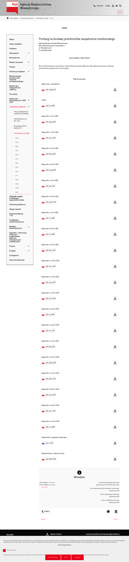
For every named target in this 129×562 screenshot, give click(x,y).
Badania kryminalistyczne (15, 227)
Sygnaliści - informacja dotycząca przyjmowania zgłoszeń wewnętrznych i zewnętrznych (17, 237)
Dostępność (14, 255)
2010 (16, 179)
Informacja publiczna (17, 204)
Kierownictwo (14, 58)
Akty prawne (14, 53)
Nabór (11, 39)
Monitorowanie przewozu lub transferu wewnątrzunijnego (16, 78)
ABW (119, 11)
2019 (16, 142)
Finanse (12, 67)
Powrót (45, 512)
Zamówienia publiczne (27, 18)
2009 (17, 184)
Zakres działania (15, 44)
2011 (51, 18)
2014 (16, 163)
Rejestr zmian (45, 489)
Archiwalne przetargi (42, 18)
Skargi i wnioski (15, 209)
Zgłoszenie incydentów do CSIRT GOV (17, 100)
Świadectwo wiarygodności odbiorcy (14, 87)
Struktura (12, 48)
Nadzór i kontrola (16, 62)
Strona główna (14, 18)
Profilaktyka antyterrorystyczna (16, 221)
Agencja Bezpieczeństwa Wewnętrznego (28, 5)
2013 (16, 167)
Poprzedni (42, 520)
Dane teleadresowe (17, 260)
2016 (16, 154)
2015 (16, 159)
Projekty (12, 251)
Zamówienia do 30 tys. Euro (20, 120)
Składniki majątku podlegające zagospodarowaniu (16, 198)
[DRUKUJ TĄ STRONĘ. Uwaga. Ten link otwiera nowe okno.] (108, 513)
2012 (16, 171)
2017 (16, 150)
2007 (16, 192)
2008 (17, 188)
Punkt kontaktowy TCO (16, 214)
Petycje (12, 246)
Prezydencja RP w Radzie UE (20, 127)
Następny (115, 520)
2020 (17, 138)
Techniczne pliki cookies (11, 550)
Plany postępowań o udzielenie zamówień (21, 113)
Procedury (13, 94)
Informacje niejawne (17, 71)
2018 (16, 146)
